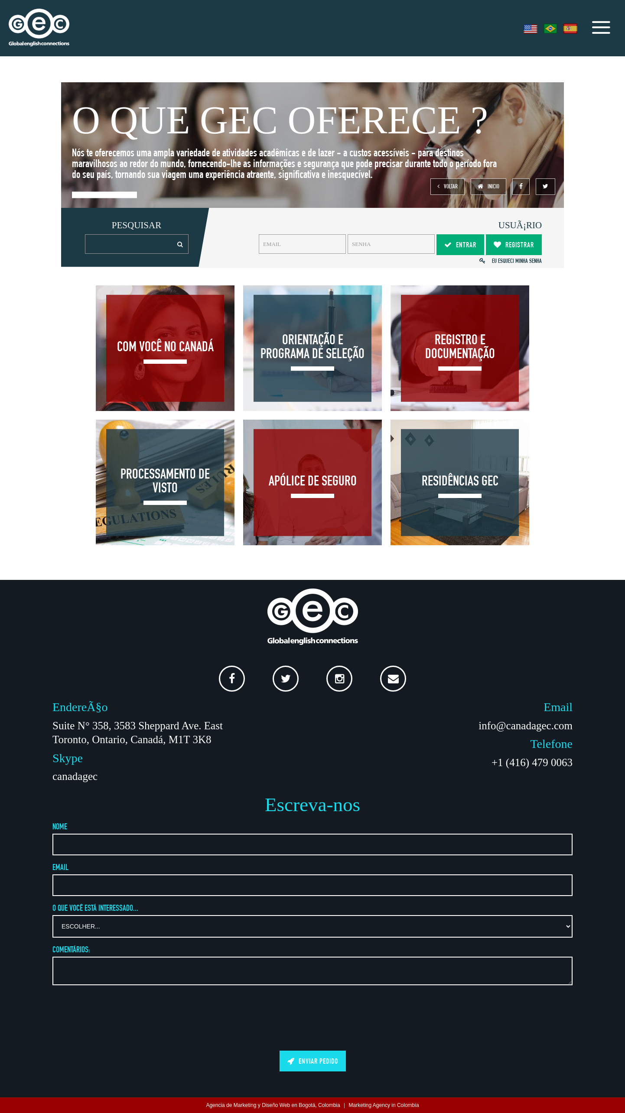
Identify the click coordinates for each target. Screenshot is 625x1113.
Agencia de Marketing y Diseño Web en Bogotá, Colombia (273, 1105)
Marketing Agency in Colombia (384, 1105)
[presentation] (312, 1016)
